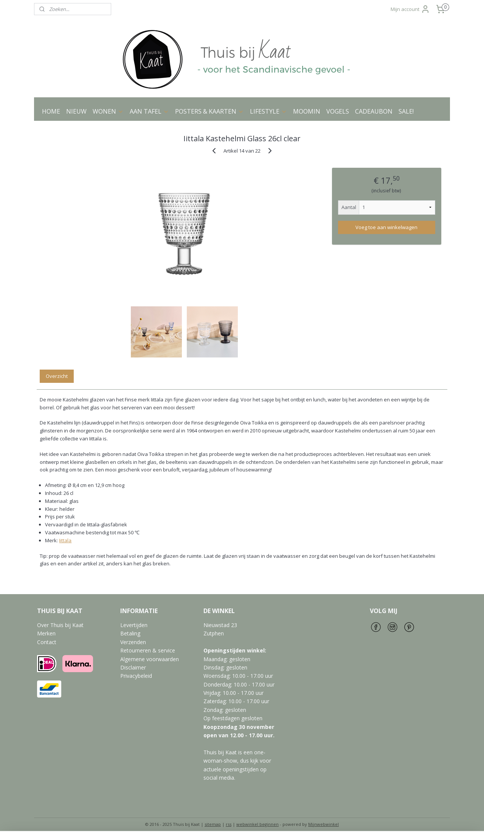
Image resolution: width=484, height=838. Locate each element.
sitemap (213, 824)
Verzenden (133, 642)
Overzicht (57, 376)
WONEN (108, 111)
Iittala (65, 540)
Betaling (130, 633)
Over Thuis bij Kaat (60, 625)
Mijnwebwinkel (323, 824)
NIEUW (76, 111)
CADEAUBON (373, 111)
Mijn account (410, 9)
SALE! (406, 111)
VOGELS (337, 111)
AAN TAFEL (149, 111)
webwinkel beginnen (257, 824)
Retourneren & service (147, 650)
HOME (51, 111)
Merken (46, 633)
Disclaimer (133, 667)
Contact (46, 642)
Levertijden (133, 625)
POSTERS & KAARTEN (209, 111)
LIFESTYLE (268, 111)
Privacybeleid (136, 675)
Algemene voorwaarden (149, 659)
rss (228, 824)
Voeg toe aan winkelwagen (386, 227)
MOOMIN (306, 111)
